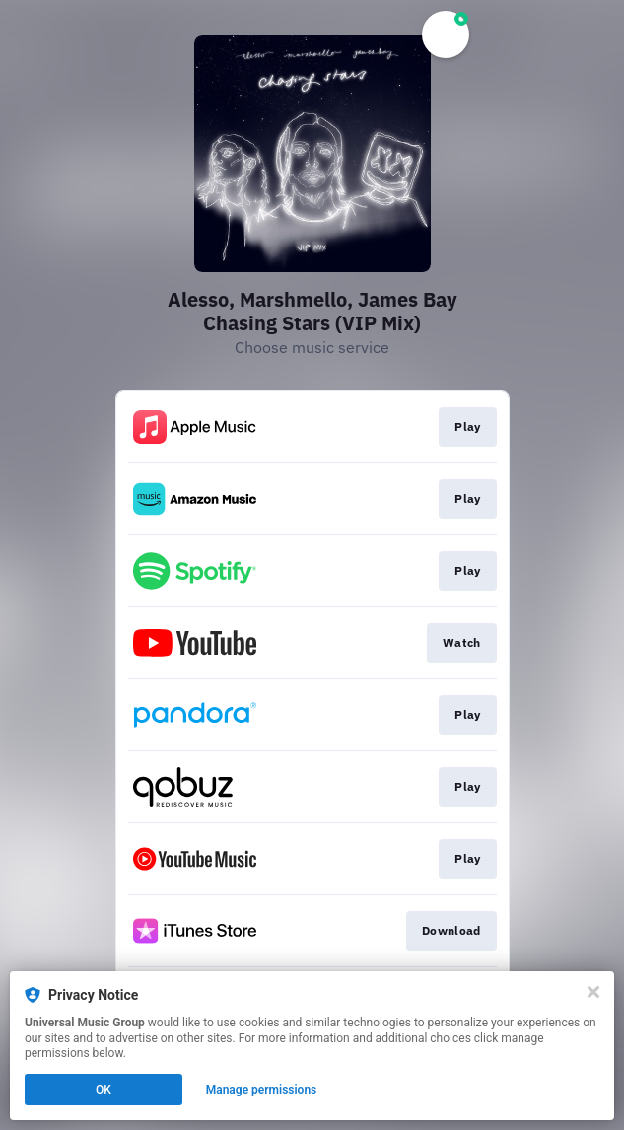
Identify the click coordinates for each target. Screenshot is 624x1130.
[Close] (593, 992)
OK (103, 1089)
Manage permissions (261, 1089)
